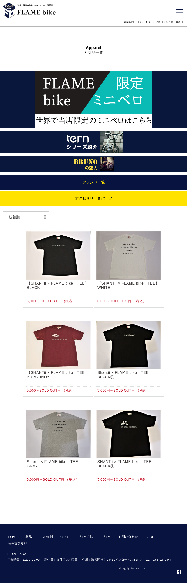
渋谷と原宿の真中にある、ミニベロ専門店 (35, 5)
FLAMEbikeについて (54, 537)
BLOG (150, 537)
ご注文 (106, 537)
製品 (28, 537)
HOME (13, 537)
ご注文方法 (85, 537)
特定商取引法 (17, 544)
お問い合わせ (128, 537)
